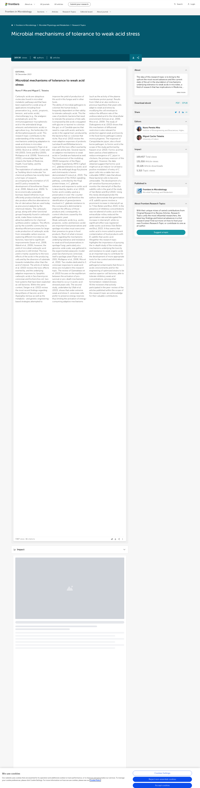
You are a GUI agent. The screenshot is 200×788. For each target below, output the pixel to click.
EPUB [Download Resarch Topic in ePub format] (185, 103)
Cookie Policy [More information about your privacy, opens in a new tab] (95, 780)
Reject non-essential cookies (162, 779)
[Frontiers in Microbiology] (161, 191)
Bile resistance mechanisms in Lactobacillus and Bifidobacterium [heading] (31, 641)
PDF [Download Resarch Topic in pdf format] (178, 103)
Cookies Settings (162, 773)
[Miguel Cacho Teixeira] (161, 137)
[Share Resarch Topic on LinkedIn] (183, 112)
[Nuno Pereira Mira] (161, 129)
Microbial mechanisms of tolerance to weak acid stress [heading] (50, 82)
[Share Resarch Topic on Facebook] (179, 112)
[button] (38, 57)
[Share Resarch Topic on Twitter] (176, 112)
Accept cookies (162, 785)
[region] (100, 778)
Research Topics (79, 25)
